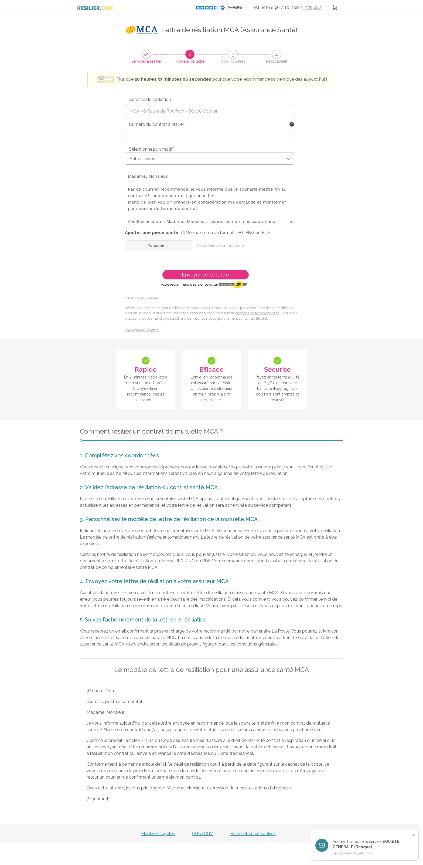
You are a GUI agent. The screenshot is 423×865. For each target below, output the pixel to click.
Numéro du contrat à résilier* (157, 124)
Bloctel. (262, 318)
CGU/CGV (202, 833)
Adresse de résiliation (150, 99)
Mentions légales (158, 833)
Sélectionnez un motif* (151, 149)
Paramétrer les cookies (253, 833)
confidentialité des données (257, 313)
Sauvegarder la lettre (142, 330)
